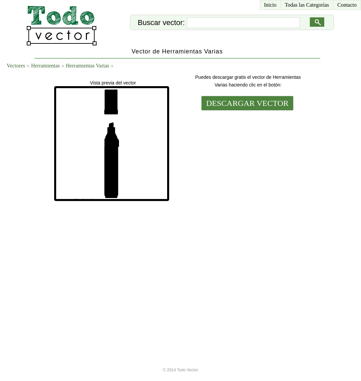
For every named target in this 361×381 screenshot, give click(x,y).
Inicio (270, 5)
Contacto (347, 5)
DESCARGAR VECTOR (247, 103)
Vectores (16, 65)
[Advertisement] (247, 216)
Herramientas (45, 65)
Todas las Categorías (307, 5)
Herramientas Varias (87, 65)
